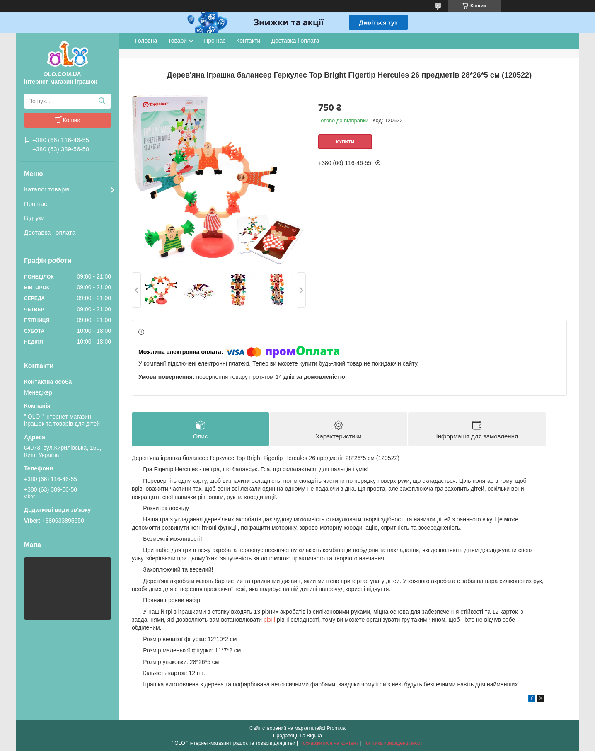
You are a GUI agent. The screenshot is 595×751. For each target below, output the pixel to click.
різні (269, 619)
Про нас (35, 203)
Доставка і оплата (49, 232)
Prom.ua (336, 728)
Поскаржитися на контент (328, 743)
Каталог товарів (47, 189)
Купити (345, 141)
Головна (146, 40)
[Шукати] (101, 101)
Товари (177, 40)
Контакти (248, 40)
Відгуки (34, 217)
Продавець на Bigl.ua (297, 736)
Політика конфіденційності (393, 743)
